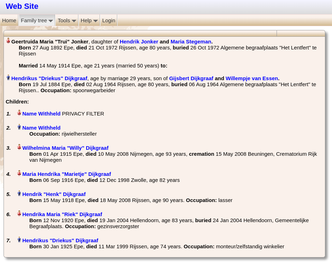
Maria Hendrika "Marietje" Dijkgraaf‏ (66, 174)
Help (89, 20)
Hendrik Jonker (139, 41)
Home (9, 20)
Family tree (37, 20)
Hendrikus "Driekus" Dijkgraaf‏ (49, 78)
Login (108, 20)
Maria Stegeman (191, 41)
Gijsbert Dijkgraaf (191, 78)
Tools (67, 20)
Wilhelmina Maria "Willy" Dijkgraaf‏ (65, 148)
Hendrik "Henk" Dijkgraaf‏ (53, 194)
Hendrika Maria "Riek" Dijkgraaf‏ (62, 214)
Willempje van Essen (252, 78)
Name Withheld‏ (41, 114)
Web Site (22, 6)
